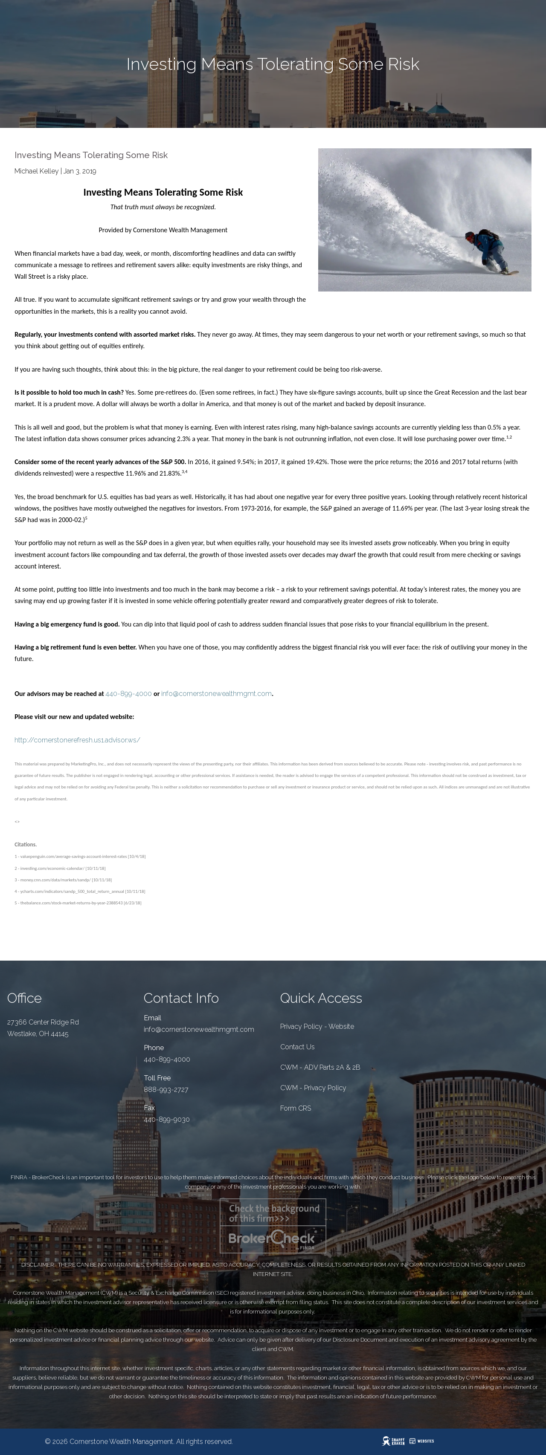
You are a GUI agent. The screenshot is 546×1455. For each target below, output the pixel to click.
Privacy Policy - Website (317, 1026)
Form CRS (295, 1108)
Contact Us (297, 1047)
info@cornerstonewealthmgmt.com (216, 694)
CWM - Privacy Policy (313, 1088)
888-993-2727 (166, 1089)
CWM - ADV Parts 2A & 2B (320, 1067)
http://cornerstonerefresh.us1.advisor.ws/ (77, 740)
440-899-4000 (128, 694)
